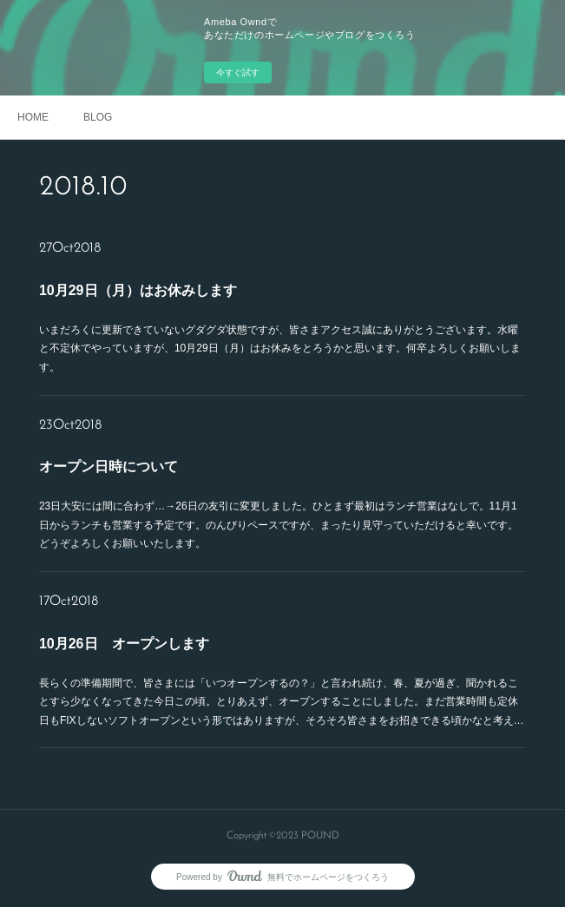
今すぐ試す (238, 72)
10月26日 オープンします (124, 643)
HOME (33, 117)
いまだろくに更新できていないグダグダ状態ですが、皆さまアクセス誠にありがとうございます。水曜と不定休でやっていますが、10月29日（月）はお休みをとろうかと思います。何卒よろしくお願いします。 (280, 348)
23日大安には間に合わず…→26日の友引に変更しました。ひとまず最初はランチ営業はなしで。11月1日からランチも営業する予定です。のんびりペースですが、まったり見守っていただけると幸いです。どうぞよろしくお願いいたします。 (278, 524)
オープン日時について (108, 466)
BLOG (97, 117)
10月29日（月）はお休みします (138, 290)
